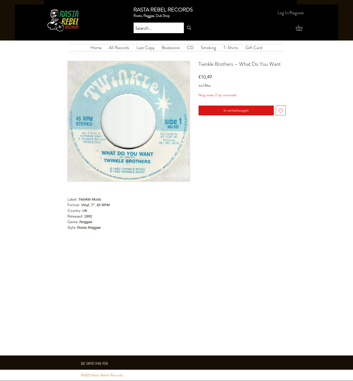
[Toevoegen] (281, 111)
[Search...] (154, 28)
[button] (302, 28)
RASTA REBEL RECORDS (163, 10)
